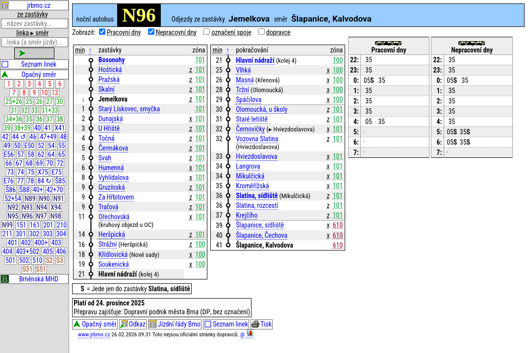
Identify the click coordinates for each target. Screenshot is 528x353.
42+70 (55, 190)
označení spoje (231, 32)
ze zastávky (32, 14)
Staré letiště (252, 119)
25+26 (13, 101)
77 (20, 181)
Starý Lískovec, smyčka (129, 109)
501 (10, 260)
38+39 (22, 128)
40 (37, 128)
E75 (56, 172)
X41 (59, 128)
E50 (29, 146)
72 (59, 163)
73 (10, 172)
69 (39, 163)
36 (39, 119)
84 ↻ (44, 181)
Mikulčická (250, 176)
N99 (7, 225)
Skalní (107, 89)
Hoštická (110, 70)
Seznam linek (28, 64)
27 (49, 101)
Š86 (10, 190)
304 (61, 234)
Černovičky (250, 129)
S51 (41, 269)
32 (24, 110)
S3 (59, 260)
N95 (12, 216)
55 (61, 146)
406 (61, 251)
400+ (41, 243)
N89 (30, 198)
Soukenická (114, 264)
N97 (41, 216)
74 (20, 172)
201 (48, 225)
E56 (9, 154)
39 (7, 128)
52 (41, 146)
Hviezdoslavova (256, 156)
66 (8, 163)
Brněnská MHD (29, 279)
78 (30, 181)
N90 (44, 198)
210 (62, 225)
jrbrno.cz (25, 5)
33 (34, 110)
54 (51, 146)
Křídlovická (113, 254)
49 (7, 146)
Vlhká (243, 70)
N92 (13, 207)
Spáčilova (248, 99)
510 (37, 260)
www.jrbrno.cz (94, 335)
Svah (105, 158)
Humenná (111, 168)
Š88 (24, 190)
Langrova (248, 166)
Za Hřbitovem (116, 197)
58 (30, 154)
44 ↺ (19, 137)
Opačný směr (28, 74)
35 (28, 119)
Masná (244, 80)
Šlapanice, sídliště (260, 225)
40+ (38, 190)
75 (30, 172)
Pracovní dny (124, 32)
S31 (28, 269)
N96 (27, 216)
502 (24, 260)
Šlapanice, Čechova (261, 235)
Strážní (108, 244)
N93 (27, 207)
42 (5, 137)
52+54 (12, 198)
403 (56, 243)
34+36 (13, 119)
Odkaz (133, 325)
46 (33, 137)
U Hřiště (109, 128)
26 (39, 101)
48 (63, 137)
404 (7, 251)
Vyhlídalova (114, 177)
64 (51, 154)
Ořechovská (114, 217)
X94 (55, 207)
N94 (41, 207)
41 (48, 128)
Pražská (109, 79)
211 (7, 234)
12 (54, 93)
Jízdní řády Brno (175, 325)
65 (61, 154)
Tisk (261, 325)
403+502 (27, 251)
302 (34, 234)
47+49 (48, 137)
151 (21, 225)
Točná (107, 138)
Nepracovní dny (176, 32)
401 (12, 243)
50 (17, 146)
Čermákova (113, 148)
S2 (49, 260)
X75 (43, 172)
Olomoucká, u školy (261, 109)
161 (35, 225)
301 (20, 234)
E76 (8, 181)
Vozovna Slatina (257, 139)
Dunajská (111, 119)
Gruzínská (112, 187)
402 (26, 243)
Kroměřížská (252, 186)
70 (50, 163)
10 (44, 93)
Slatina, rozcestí (257, 205)
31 (14, 110)
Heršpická (112, 234)
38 (59, 119)
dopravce (278, 32)
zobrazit (34, 53)
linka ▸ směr (32, 33)
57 (20, 154)
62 (41, 154)
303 (47, 234)
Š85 (60, 181)
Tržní (242, 90)
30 (59, 101)
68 (29, 163)
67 (19, 163)
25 (28, 101)
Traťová (109, 207)
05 (369, 80)
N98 (55, 216)
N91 (58, 198)
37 (49, 119)
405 (47, 251)
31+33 (49, 110)
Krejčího (246, 215)
